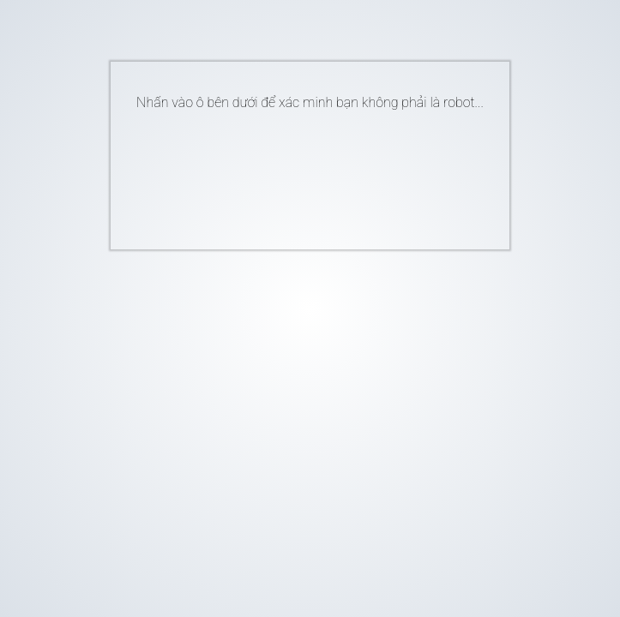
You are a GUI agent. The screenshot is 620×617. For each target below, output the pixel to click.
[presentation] (283, 173)
